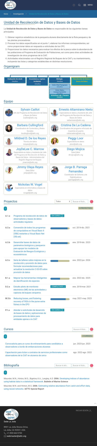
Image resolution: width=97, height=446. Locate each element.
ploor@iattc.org (76, 144)
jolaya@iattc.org (30, 173)
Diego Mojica (75, 149)
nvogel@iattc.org (30, 193)
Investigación (18, 14)
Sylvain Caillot (30, 109)
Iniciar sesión (83, 410)
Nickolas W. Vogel (30, 184)
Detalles (15, 81)
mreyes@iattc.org (30, 144)
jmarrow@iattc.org (30, 162)
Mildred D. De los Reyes (30, 138)
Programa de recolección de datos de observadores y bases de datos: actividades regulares (30, 219)
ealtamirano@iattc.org (75, 120)
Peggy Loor (75, 138)
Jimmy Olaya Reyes (30, 167)
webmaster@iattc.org (16, 436)
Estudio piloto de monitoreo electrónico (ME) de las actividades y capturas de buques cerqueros (30, 289)
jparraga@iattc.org (75, 180)
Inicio (6, 14)
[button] (79, 5)
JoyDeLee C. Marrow (30, 149)
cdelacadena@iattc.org (76, 133)
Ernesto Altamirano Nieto (76, 109)
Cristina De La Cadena (76, 125)
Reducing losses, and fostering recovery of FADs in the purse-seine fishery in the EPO (29, 301)
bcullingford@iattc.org (30, 133)
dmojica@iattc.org (76, 155)
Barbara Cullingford (30, 125)
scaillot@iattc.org (30, 118)
